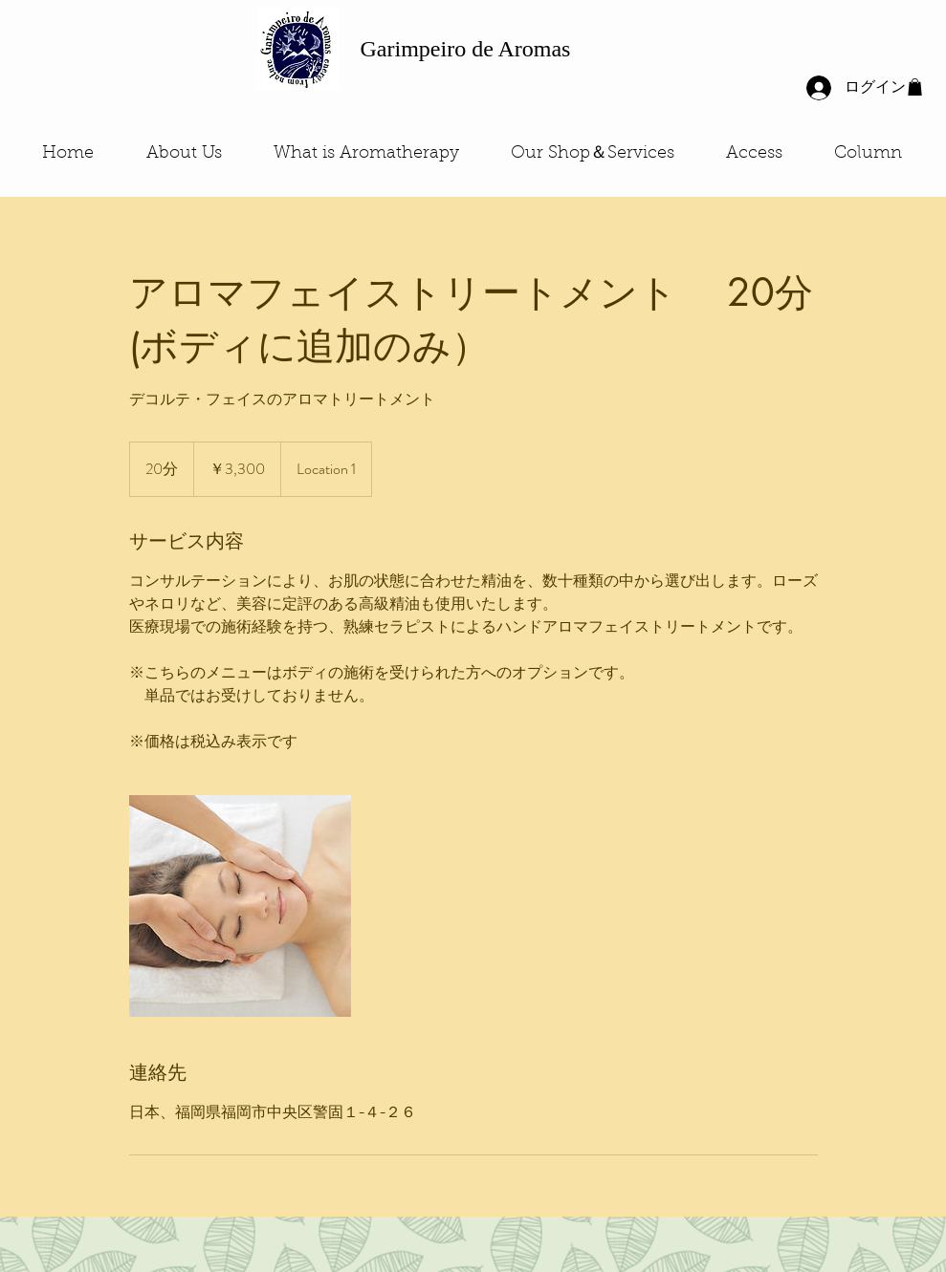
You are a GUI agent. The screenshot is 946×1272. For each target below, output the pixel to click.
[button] (915, 87)
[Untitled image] (240, 906)
